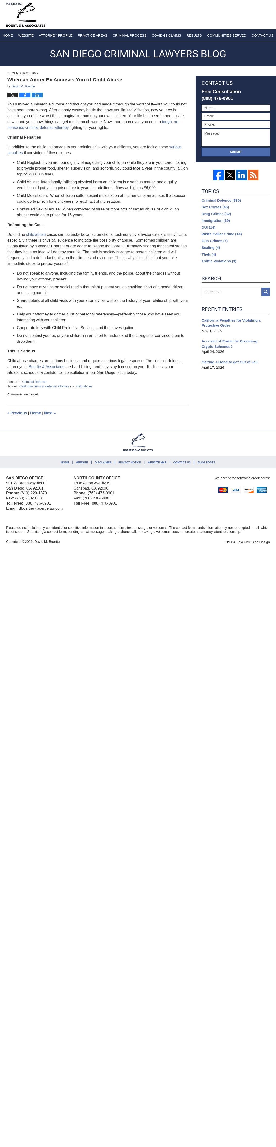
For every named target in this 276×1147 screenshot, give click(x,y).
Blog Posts (206, 462)
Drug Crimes (216, 214)
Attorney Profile (55, 35)
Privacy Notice (129, 462)
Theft (209, 254)
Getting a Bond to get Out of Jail (230, 362)
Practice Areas (92, 35)
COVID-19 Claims (166, 35)
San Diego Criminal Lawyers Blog (25, 15)
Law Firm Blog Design (247, 542)
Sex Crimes (215, 207)
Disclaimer (103, 462)
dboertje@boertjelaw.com (41, 508)
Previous (17, 413)
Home (8, 35)
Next (50, 413)
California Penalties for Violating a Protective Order (231, 323)
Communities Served (226, 35)
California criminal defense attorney (44, 386)
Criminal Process (130, 35)
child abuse (84, 386)
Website (26, 35)
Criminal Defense (34, 382)
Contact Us (181, 462)
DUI (209, 227)
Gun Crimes (215, 241)
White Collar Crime (222, 234)
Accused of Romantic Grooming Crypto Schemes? (229, 344)
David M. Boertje (47, 541)
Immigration (216, 221)
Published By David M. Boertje (238, 14)
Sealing (211, 247)
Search (265, 292)
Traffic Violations (219, 261)
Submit (236, 152)
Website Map (157, 462)
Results (194, 35)
